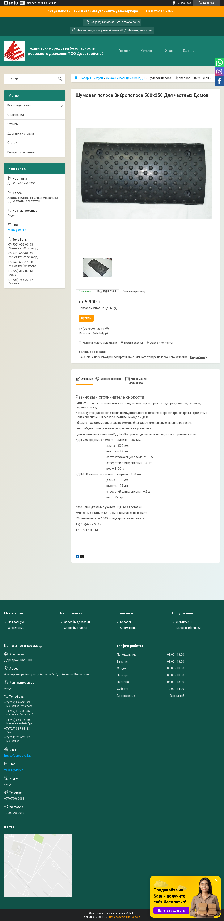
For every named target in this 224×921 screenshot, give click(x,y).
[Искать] (60, 79)
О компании (15, 115)
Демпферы (184, 622)
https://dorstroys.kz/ (17, 755)
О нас (169, 50)
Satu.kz (130, 913)
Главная (124, 50)
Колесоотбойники (188, 628)
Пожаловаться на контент (124, 917)
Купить (86, 318)
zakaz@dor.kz (16, 230)
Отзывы (12, 124)
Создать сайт (35, 2)
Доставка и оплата (20, 133)
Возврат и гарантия (21, 152)
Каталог (146, 50)
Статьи (12, 142)
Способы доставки (77, 622)
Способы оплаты (75, 628)
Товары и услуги (91, 78)
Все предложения (19, 105)
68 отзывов (184, 2)
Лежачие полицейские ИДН (125, 78)
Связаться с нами (159, 11)
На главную (16, 622)
